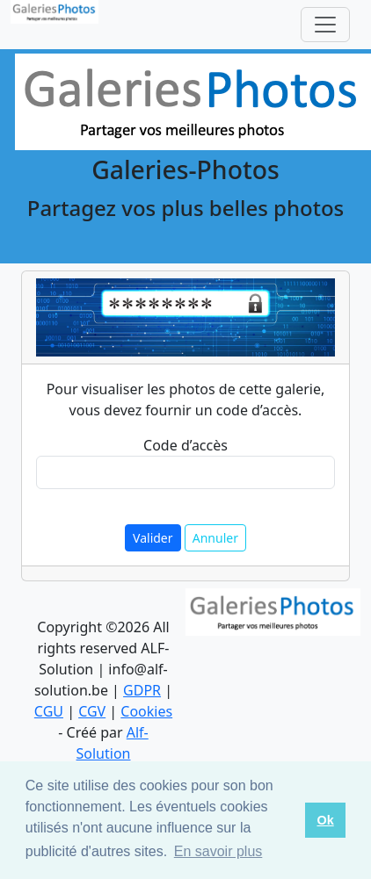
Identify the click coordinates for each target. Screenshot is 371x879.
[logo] (54, 24)
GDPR (142, 690)
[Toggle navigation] (325, 24)
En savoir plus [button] (218, 851)
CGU (48, 711)
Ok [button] (324, 820)
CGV (91, 711)
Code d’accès (185, 445)
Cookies (146, 711)
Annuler (215, 538)
